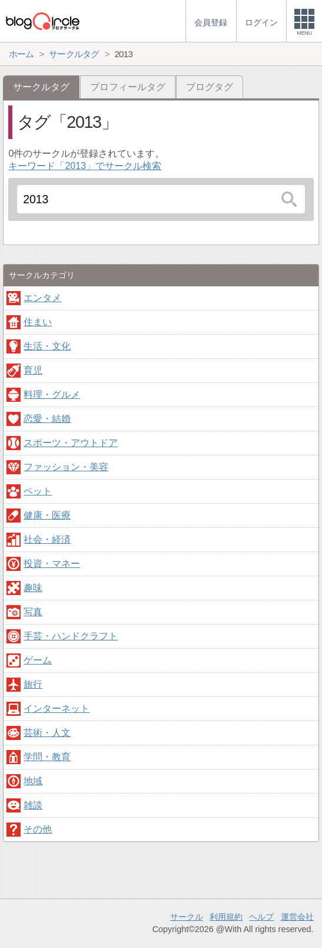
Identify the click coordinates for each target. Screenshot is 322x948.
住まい (38, 322)
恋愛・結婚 (47, 419)
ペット (38, 491)
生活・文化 (47, 346)
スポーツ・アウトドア (71, 443)
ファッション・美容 (66, 467)
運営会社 (297, 916)
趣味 (33, 588)
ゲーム (38, 660)
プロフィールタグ (127, 87)
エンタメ (42, 298)
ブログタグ (209, 87)
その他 (38, 829)
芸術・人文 (47, 733)
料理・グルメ (52, 394)
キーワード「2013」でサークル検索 (84, 166)
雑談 (33, 805)
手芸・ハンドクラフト (71, 636)
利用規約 (226, 916)
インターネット (56, 708)
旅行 (33, 684)
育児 (33, 370)
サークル (186, 916)
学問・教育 (47, 757)
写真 (33, 612)
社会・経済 (47, 539)
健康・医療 (47, 515)
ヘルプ (261, 916)
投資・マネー (52, 564)
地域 (33, 781)
